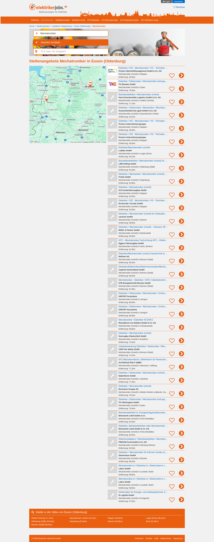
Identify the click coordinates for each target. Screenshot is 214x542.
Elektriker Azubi (78, 20)
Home (31, 26)
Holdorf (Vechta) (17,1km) (42, 518)
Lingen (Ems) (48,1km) (155, 518)
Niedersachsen (43, 26)
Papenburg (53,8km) (78, 521)
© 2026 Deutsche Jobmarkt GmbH (46, 538)
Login (167, 1)
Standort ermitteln (50, 42)
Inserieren (178, 1)
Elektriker (35, 20)
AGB (156, 538)
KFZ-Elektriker (93, 20)
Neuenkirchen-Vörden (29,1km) (83, 518)
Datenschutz (165, 538)
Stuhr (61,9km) (152, 521)
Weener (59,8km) (115, 521)
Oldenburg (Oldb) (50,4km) (42, 521)
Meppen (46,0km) (115, 518)
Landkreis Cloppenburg (62, 26)
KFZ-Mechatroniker (110, 20)
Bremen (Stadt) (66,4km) (41, 525)
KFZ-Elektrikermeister (129, 20)
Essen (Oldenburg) (82, 26)
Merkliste (179, 7)
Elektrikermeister (63, 20)
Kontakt (149, 538)
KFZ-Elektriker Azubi (149, 20)
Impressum (178, 538)
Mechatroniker (47, 20)
